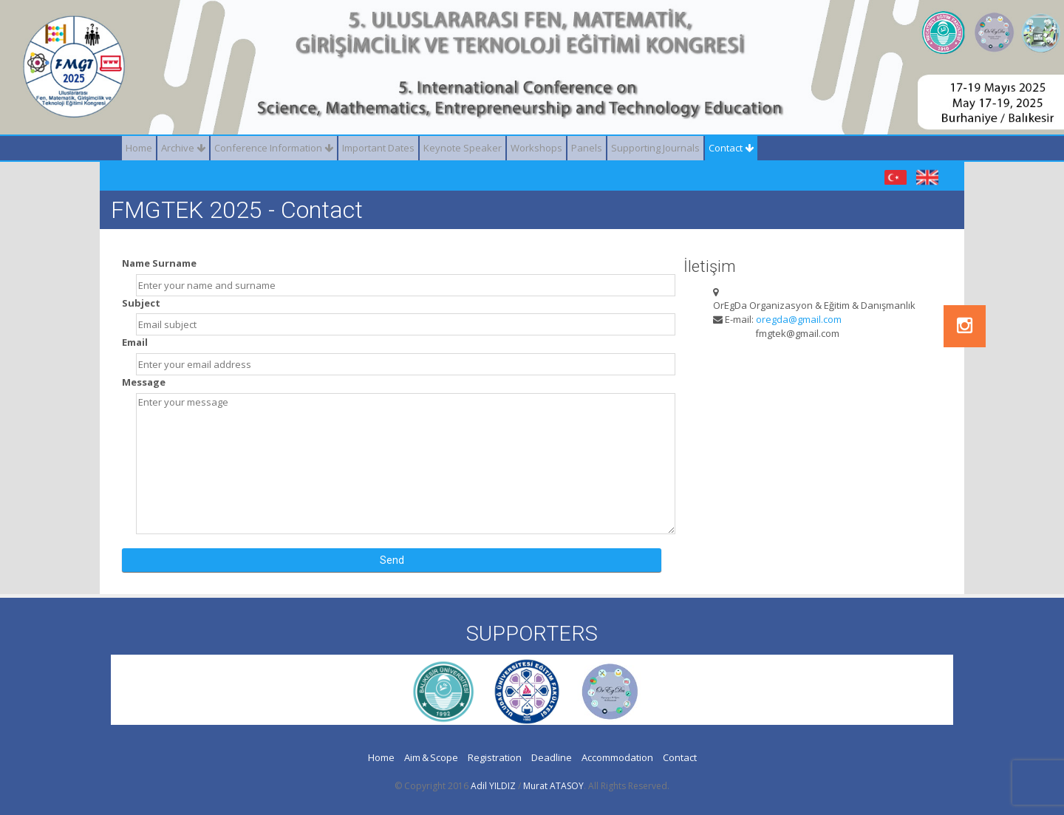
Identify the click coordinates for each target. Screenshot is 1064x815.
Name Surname (159, 263)
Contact (731, 147)
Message (144, 382)
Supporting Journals (655, 147)
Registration (495, 757)
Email (135, 342)
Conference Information (273, 147)
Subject (141, 303)
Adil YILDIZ (493, 786)
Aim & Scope (431, 757)
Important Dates (378, 147)
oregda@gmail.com (799, 319)
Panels (586, 147)
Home (139, 147)
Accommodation (617, 757)
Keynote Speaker (462, 147)
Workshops (536, 147)
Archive (183, 147)
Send (392, 560)
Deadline (551, 757)
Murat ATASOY (553, 786)
